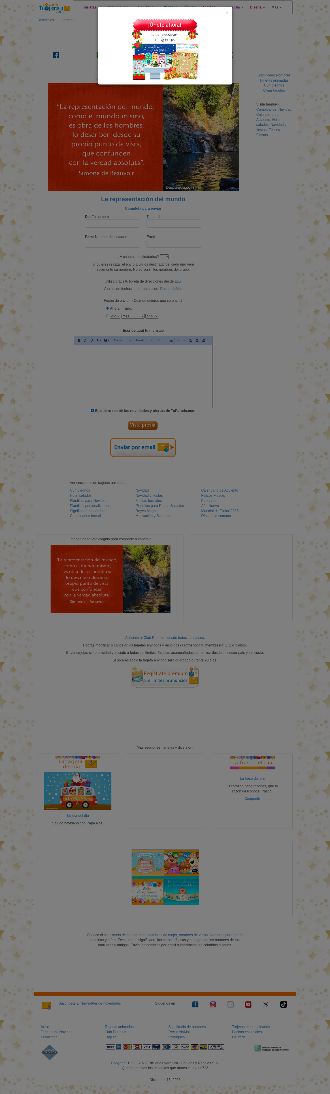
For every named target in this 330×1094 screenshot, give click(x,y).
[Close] (226, 12)
